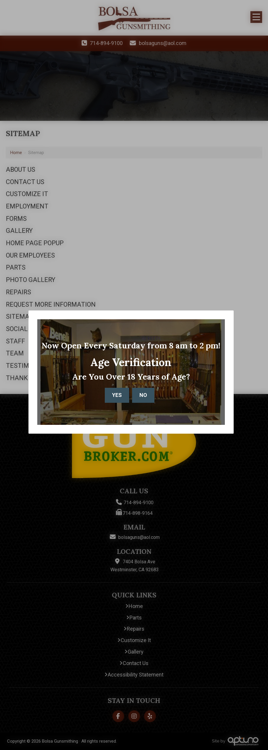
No (143, 395)
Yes (117, 395)
